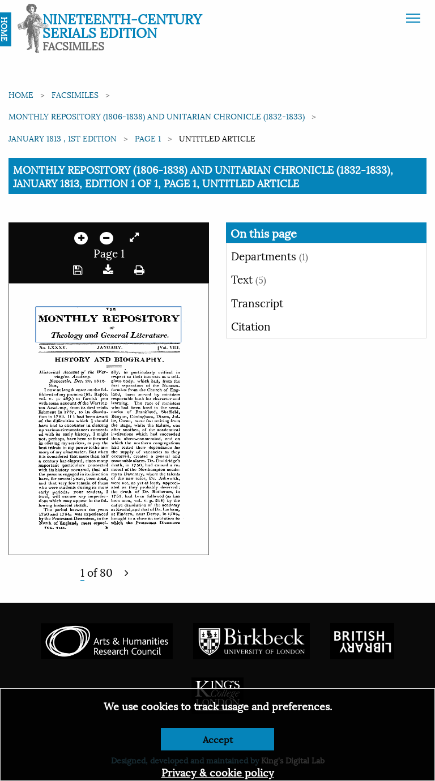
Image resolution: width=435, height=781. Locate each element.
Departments (269, 255)
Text (248, 278)
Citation (251, 325)
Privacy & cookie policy (217, 771)
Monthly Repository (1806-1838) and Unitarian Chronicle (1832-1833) (156, 116)
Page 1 (148, 138)
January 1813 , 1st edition (62, 138)
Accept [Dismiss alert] (218, 739)
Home (20, 94)
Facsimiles (75, 94)
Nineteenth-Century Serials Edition (122, 25)
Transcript (257, 302)
